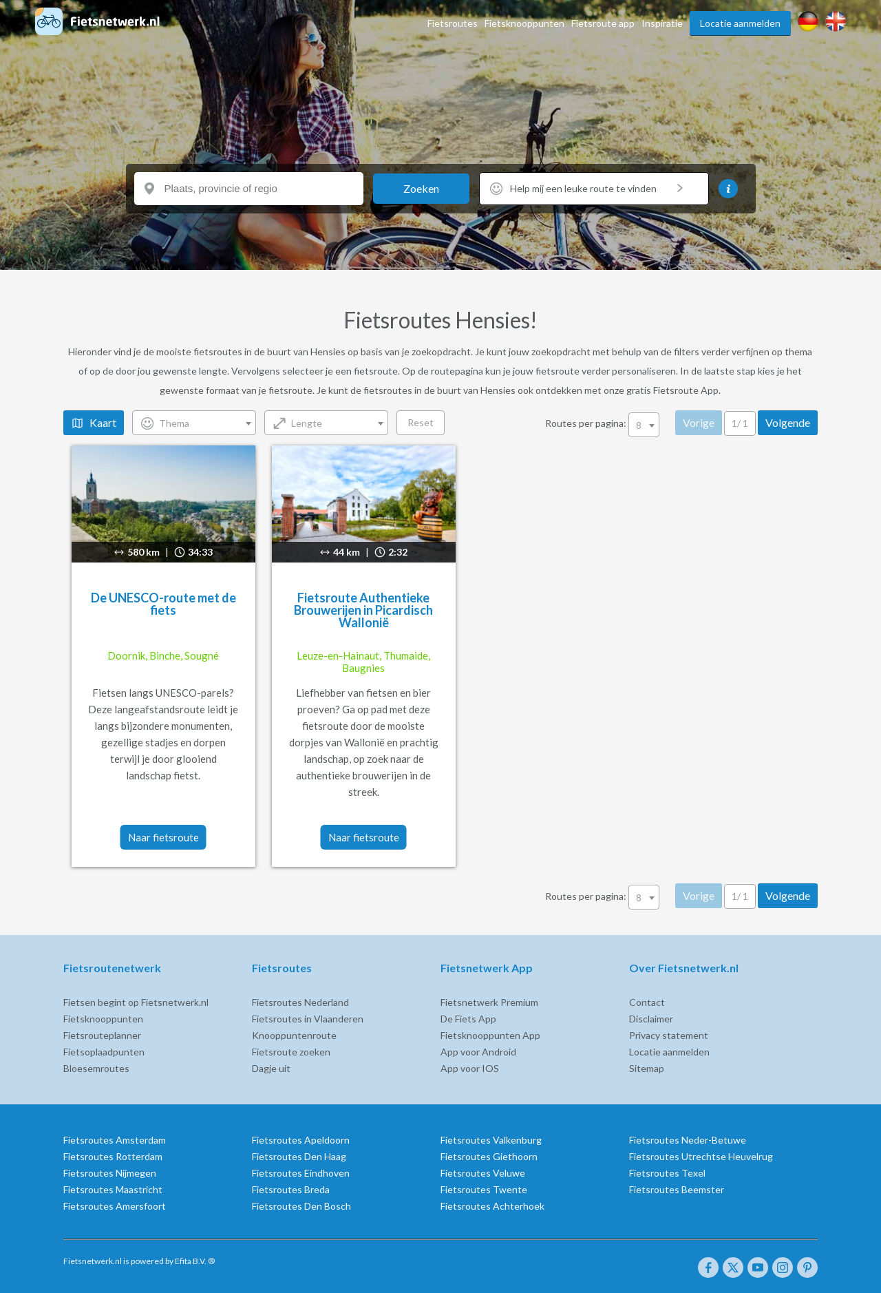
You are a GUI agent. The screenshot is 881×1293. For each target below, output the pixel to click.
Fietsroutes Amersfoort (79, 1206)
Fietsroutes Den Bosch (283, 1206)
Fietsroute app (603, 23)
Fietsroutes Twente (483, 1189)
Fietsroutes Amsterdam (79, 1140)
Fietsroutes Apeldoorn (283, 1140)
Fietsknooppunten (524, 23)
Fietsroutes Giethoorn (489, 1156)
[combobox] (176, 422)
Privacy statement (686, 1035)
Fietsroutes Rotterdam (77, 1156)
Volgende (806, 422)
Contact (665, 1002)
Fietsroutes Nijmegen (74, 1173)
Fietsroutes (452, 23)
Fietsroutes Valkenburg (491, 1140)
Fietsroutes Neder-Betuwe (705, 1140)
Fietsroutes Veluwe (482, 1173)
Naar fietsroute (140, 837)
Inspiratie (662, 23)
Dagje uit (253, 1068)
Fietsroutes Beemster (694, 1189)
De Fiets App (468, 1018)
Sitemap (664, 1068)
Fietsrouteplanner (66, 1035)
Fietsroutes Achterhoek (492, 1206)
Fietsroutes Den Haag (281, 1156)
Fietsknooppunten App (490, 1035)
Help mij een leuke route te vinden (596, 188)
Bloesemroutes (61, 1068)
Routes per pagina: (622, 423)
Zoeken (421, 188)
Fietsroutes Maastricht (77, 1189)
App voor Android (478, 1052)
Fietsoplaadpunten (68, 1052)
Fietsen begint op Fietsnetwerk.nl (100, 1002)
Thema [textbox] (156, 423)
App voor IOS (469, 1068)
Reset (403, 422)
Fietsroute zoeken (273, 1052)
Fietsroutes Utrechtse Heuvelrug (719, 1156)
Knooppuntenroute (276, 1035)
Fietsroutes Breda (273, 1189)
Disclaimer (669, 1018)
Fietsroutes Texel (685, 1173)
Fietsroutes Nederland (282, 1002)
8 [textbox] (657, 425)
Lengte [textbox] (288, 423)
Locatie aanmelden (740, 23)
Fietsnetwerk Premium (489, 1002)
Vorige (717, 422)
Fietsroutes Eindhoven (283, 1173)
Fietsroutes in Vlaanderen (290, 1018)
